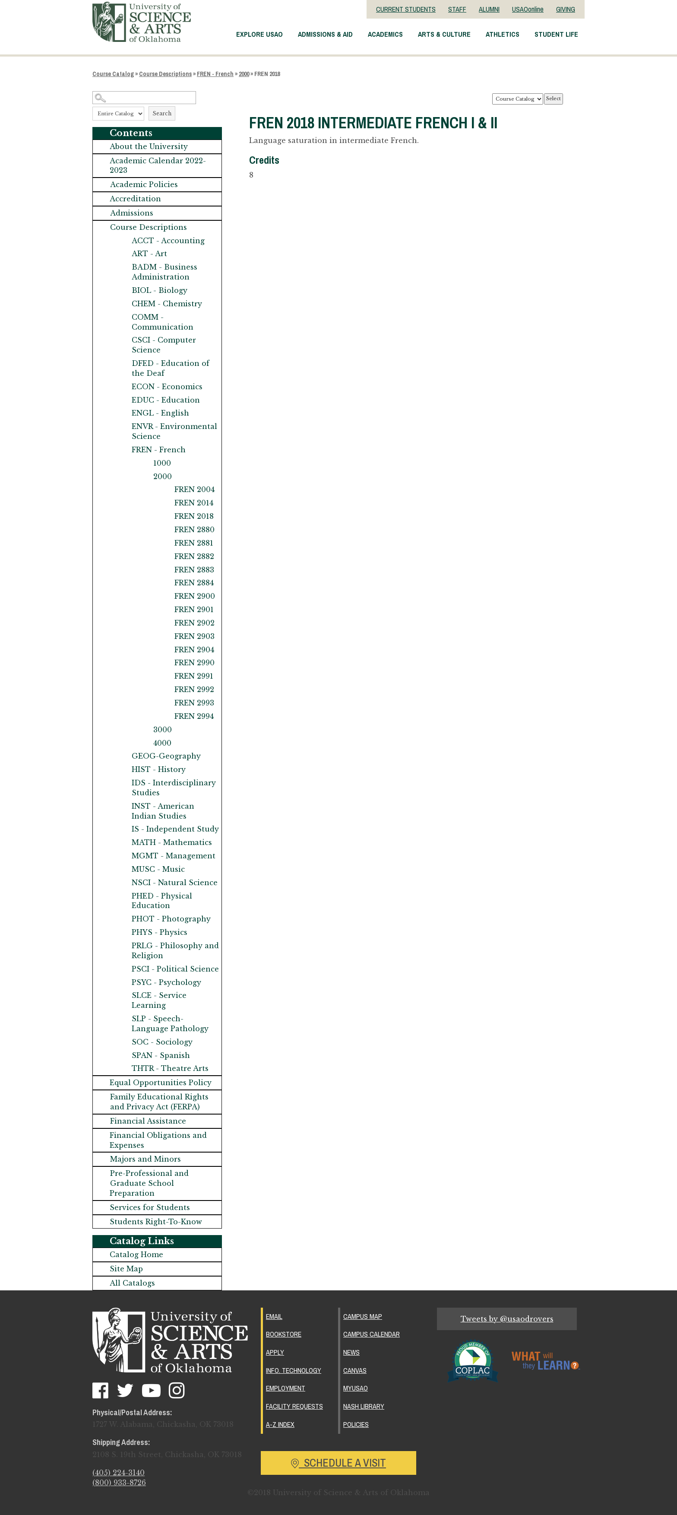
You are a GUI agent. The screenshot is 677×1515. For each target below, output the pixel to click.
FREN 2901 (194, 609)
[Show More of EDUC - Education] (123, 400)
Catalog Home (136, 1254)
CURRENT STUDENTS (406, 9)
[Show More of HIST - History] (123, 769)
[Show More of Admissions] (101, 213)
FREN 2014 (193, 503)
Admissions (131, 213)
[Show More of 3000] (144, 730)
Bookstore (283, 1333)
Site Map (126, 1268)
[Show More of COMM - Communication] (123, 317)
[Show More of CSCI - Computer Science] (123, 340)
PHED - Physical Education (162, 901)
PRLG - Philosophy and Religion (175, 950)
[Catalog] (517, 99)
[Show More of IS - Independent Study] (123, 829)
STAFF (457, 9)
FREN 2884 (194, 582)
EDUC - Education (166, 400)
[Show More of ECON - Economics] (123, 387)
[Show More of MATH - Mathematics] (123, 842)
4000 (162, 743)
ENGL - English (160, 413)
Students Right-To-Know (156, 1221)
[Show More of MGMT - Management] (123, 856)
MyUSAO (355, 1386)
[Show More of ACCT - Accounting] (123, 241)
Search (161, 113)
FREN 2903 (194, 636)
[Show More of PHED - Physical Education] (123, 896)
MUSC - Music (158, 869)
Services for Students (150, 1207)
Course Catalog (113, 74)
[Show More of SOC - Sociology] (123, 1042)
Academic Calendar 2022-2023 (158, 165)
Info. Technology (293, 1369)
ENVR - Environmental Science (174, 431)
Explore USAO (259, 34)
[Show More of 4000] (144, 743)
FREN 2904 (194, 649)
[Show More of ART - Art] (123, 253)
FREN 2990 (194, 662)
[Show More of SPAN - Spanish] (123, 1055)
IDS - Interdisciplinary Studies (174, 787)
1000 (162, 463)
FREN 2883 (194, 569)
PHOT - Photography (171, 919)
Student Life (556, 34)
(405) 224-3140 (118, 1473)
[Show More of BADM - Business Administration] (123, 267)
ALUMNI (489, 9)
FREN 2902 (194, 623)
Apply (275, 1351)
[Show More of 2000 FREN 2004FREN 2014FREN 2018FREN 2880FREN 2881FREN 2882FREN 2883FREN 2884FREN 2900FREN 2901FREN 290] (144, 476)
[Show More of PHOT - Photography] (123, 919)
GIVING (565, 9)
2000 (244, 74)
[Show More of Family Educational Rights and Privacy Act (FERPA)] (101, 1097)
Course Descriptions (165, 74)
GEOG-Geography (166, 756)
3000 (162, 729)
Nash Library (363, 1404)
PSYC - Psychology (166, 982)
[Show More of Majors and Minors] (101, 1159)
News (351, 1351)
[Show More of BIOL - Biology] (123, 290)
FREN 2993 (194, 703)
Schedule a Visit (338, 1459)
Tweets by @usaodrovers (507, 1319)
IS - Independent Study (175, 829)
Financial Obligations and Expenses (158, 1140)
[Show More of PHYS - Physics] (123, 932)
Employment (285, 1386)
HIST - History (159, 769)
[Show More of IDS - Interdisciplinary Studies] (123, 783)
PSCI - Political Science (175, 969)
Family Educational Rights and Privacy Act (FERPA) (159, 1102)
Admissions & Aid (325, 34)
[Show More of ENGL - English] (123, 413)
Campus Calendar (371, 1333)
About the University (149, 146)
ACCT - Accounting (168, 240)
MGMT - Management (173, 855)
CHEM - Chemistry (167, 303)
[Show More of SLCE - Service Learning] (123, 995)
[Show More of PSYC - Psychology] (123, 982)
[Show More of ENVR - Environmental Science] (123, 426)
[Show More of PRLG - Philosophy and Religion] (123, 946)
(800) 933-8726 (119, 1483)
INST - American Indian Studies (163, 811)
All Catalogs (132, 1283)
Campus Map (362, 1316)
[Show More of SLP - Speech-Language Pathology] (123, 1019)
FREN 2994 (194, 716)
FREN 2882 (194, 556)
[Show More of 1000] (144, 463)
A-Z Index (280, 1422)
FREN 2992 (194, 689)
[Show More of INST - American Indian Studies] (123, 806)
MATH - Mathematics (172, 842)
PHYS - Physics (159, 932)
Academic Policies (144, 184)
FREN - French (215, 74)
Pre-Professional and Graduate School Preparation (149, 1183)
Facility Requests (294, 1404)
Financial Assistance (148, 1121)
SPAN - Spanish (161, 1055)
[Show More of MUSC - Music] (123, 869)
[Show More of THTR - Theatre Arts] (123, 1068)
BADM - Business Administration (164, 272)
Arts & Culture (444, 34)
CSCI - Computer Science (164, 345)
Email (274, 1316)
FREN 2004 (194, 489)
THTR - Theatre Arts (170, 1068)
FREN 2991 (193, 676)
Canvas (355, 1369)
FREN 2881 (193, 543)
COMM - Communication (162, 322)
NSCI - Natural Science (175, 882)
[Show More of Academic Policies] (101, 184)
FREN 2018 (194, 516)
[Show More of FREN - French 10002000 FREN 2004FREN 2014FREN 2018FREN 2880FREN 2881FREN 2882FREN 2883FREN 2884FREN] (123, 450)
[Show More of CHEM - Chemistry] (123, 304)
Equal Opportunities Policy (161, 1082)
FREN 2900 (194, 596)
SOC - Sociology (162, 1042)
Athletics (502, 34)
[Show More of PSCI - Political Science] (123, 969)
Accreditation (135, 198)
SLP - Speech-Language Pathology (170, 1023)
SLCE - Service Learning (159, 1000)
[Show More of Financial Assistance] (101, 1121)
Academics (385, 34)
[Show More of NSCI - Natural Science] (123, 882)
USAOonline (528, 9)
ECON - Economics (167, 386)
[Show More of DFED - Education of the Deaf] (123, 363)
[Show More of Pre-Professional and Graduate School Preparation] (101, 1173)
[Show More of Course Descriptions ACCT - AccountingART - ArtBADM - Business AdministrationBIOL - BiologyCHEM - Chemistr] (101, 227)
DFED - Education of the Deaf (170, 368)
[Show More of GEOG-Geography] (123, 756)
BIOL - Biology (159, 290)
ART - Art (149, 253)
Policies (356, 1422)
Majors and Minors (145, 1159)
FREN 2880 (194, 529)
